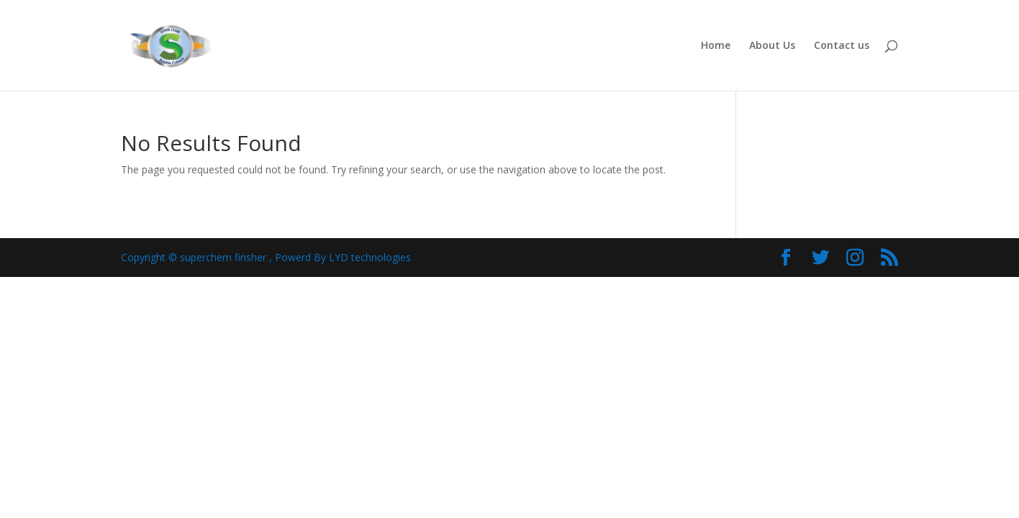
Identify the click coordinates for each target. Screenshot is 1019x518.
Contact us (841, 46)
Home (715, 46)
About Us (772, 46)
